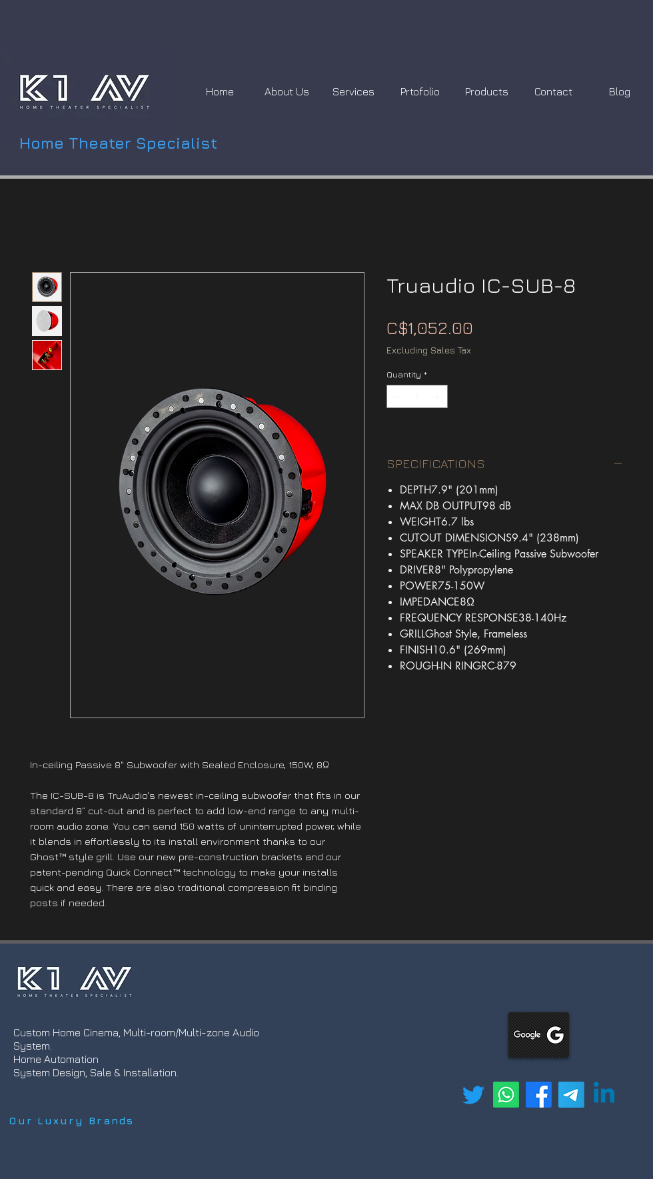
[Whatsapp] (506, 1095)
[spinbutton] (417, 396)
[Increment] (438, 396)
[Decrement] (396, 396)
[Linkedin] (604, 1095)
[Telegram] (571, 1095)
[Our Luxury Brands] (72, 1121)
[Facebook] (539, 1095)
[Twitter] (473, 1095)
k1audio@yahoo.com (324, 986)
